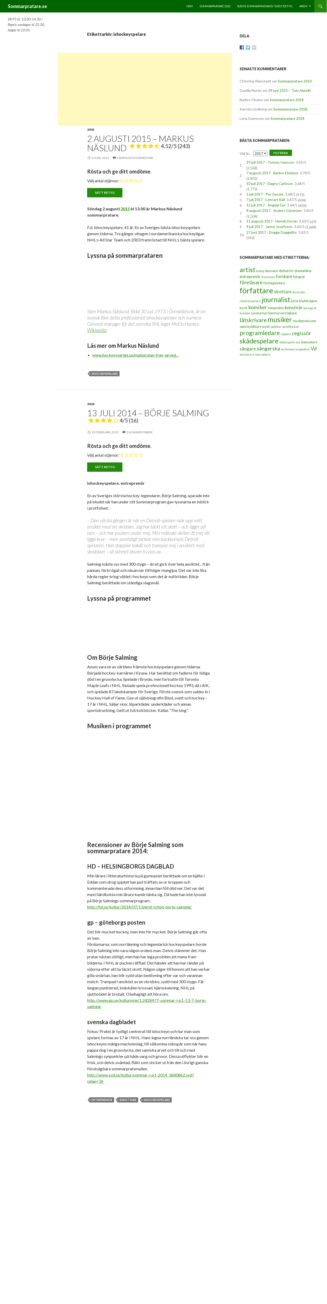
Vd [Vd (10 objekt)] (314, 348)
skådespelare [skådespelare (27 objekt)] (259, 341)
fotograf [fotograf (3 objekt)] (299, 277)
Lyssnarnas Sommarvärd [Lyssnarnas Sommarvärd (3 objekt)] (269, 313)
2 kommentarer (139, 432)
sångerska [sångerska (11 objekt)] (268, 348)
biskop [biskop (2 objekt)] (260, 271)
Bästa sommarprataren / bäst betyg (265, 6)
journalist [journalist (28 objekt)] (276, 299)
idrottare (128, 1099)
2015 (90, 129)
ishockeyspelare (105, 373)
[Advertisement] (145, 89)
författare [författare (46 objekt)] (256, 290)
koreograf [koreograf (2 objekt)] (309, 308)
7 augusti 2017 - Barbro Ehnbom (272, 173)
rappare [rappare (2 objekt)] (286, 334)
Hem (189, 6)
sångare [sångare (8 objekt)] (248, 348)
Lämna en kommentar (135, 158)
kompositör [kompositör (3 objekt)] (276, 308)
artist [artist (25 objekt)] (247, 269)
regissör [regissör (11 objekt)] (301, 333)
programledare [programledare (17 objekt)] (260, 332)
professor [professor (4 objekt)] (291, 326)
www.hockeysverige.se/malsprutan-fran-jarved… (135, 354)
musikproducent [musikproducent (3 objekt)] (304, 321)
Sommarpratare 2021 (215, 6)
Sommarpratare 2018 (287, 100)
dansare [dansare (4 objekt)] (271, 270)
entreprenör (102, 1099)
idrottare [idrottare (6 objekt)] (282, 291)
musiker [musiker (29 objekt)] (280, 319)
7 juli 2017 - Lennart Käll (265, 199)
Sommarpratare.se (27, 6)
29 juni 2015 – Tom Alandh (289, 90)
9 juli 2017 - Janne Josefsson (269, 226)
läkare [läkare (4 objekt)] (292, 313)
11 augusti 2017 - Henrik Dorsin (271, 221)
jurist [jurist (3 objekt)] (294, 301)
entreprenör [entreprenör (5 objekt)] (250, 276)
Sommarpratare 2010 (295, 81)
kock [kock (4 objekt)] (243, 308)
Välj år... (245, 153)
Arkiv (303, 6)
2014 (90, 404)
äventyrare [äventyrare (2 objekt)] (247, 354)
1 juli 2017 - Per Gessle (264, 194)
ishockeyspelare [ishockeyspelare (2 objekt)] (250, 301)
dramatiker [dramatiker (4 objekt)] (303, 270)
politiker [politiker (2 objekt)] (276, 326)
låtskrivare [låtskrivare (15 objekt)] (253, 319)
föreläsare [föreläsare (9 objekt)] (251, 282)
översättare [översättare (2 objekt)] (262, 354)
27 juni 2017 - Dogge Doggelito (271, 232)
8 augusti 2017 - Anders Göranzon (274, 210)
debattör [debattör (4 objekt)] (286, 270)
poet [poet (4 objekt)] (266, 326)
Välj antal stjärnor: (103, 180)
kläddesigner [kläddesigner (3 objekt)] (308, 301)
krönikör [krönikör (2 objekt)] (245, 313)
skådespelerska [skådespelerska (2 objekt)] (289, 342)
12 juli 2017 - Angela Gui (266, 205)
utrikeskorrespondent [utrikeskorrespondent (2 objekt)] (295, 349)
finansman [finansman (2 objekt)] (268, 277)
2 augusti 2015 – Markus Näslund (140, 143)
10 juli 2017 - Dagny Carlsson (269, 183)
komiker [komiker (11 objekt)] (257, 307)
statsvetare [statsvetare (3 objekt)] (309, 342)
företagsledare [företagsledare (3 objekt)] (274, 283)
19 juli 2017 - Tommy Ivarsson (270, 162)
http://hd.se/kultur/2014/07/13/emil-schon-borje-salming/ (139, 906)
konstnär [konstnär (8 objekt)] (294, 307)
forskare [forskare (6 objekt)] (284, 276)
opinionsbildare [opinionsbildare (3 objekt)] (250, 327)
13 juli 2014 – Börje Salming (148, 416)
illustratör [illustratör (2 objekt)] (298, 292)
